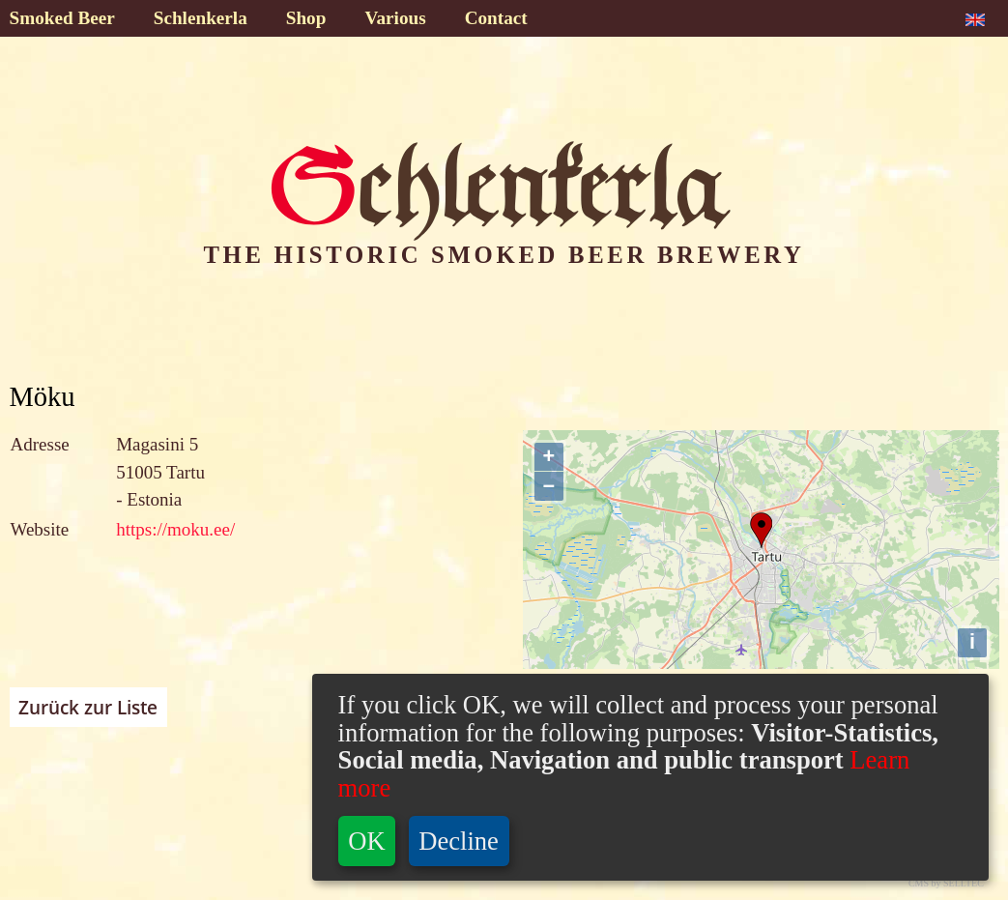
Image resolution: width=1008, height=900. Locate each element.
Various (394, 18)
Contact (496, 18)
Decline (458, 841)
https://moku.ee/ (175, 529)
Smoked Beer (62, 18)
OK (366, 841)
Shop (306, 18)
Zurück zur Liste (88, 707)
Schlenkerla (200, 18)
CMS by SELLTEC (946, 883)
